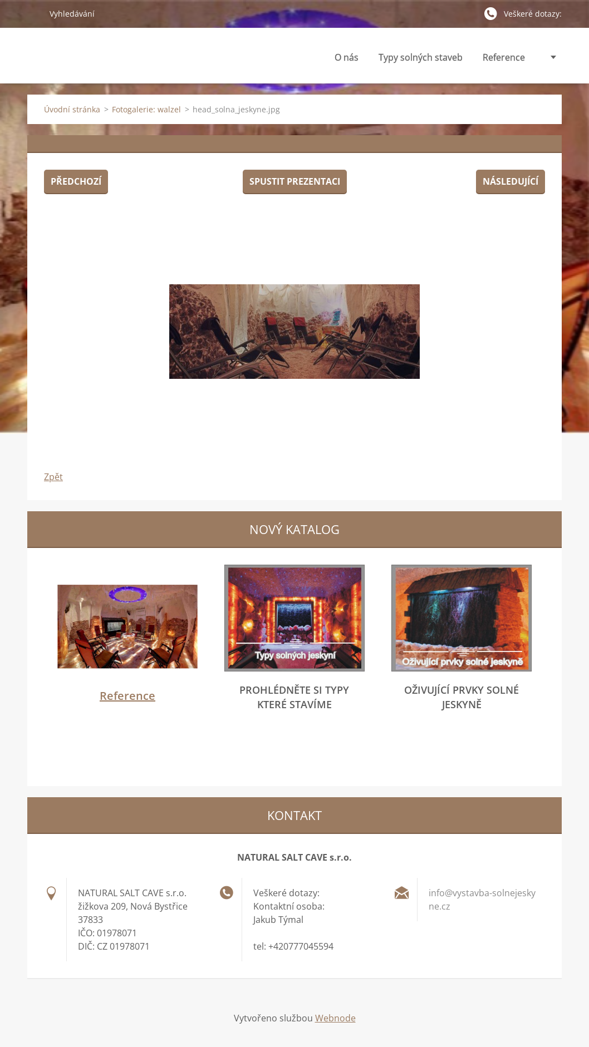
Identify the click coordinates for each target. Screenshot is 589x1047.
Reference (504, 57)
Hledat (34, 13)
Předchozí (76, 181)
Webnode (335, 1018)
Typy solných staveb (420, 60)
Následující (510, 181)
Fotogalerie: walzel (146, 109)
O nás (346, 60)
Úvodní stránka (72, 109)
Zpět (53, 477)
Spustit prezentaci (294, 181)
